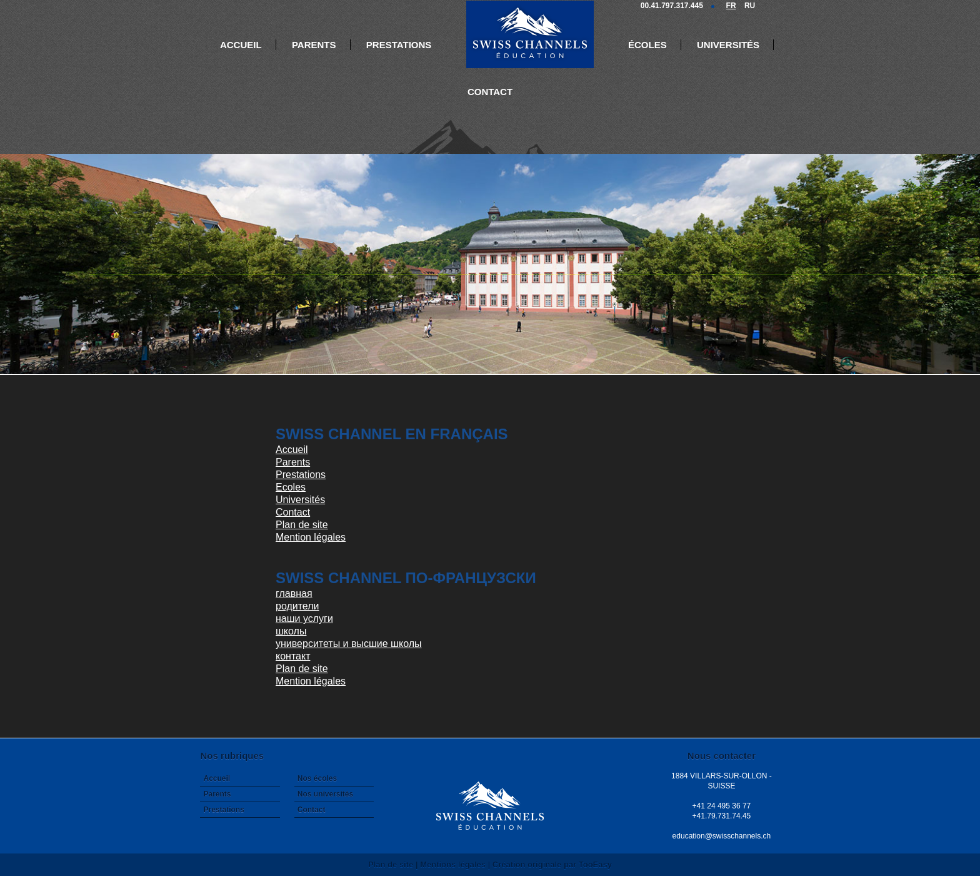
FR (731, 5)
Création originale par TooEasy (552, 864)
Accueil (241, 44)
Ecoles (291, 487)
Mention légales (311, 537)
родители (297, 606)
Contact (490, 91)
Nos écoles (317, 778)
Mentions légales (453, 864)
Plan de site (302, 524)
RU (749, 5)
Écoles (647, 44)
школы (291, 631)
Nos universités (325, 794)
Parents (314, 44)
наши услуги (304, 618)
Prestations (398, 44)
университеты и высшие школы (349, 643)
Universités (728, 44)
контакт (293, 656)
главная (294, 593)
